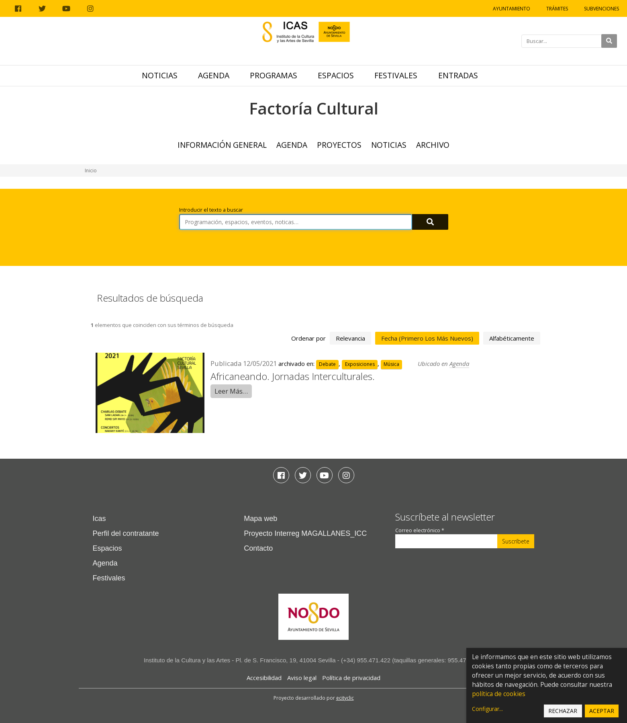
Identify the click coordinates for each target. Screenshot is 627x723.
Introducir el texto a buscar (211, 210)
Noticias (160, 75)
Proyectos (339, 144)
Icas (99, 519)
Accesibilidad (264, 678)
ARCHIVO (432, 144)
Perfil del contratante (126, 533)
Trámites (557, 8)
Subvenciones (601, 8)
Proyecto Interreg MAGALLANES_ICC (305, 533)
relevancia (350, 338)
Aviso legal (302, 678)
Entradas (458, 75)
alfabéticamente (511, 338)
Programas (273, 75)
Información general (222, 144)
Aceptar (601, 711)
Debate (327, 364)
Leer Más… (231, 391)
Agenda (213, 75)
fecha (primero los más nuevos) (427, 338)
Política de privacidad (351, 678)
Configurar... (487, 709)
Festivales (395, 75)
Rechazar (562, 711)
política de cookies (498, 694)
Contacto (258, 548)
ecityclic (345, 697)
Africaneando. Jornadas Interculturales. (292, 376)
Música (391, 364)
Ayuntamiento (511, 8)
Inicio (91, 170)
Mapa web (260, 519)
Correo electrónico (419, 530)
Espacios (336, 75)
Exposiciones (360, 364)
